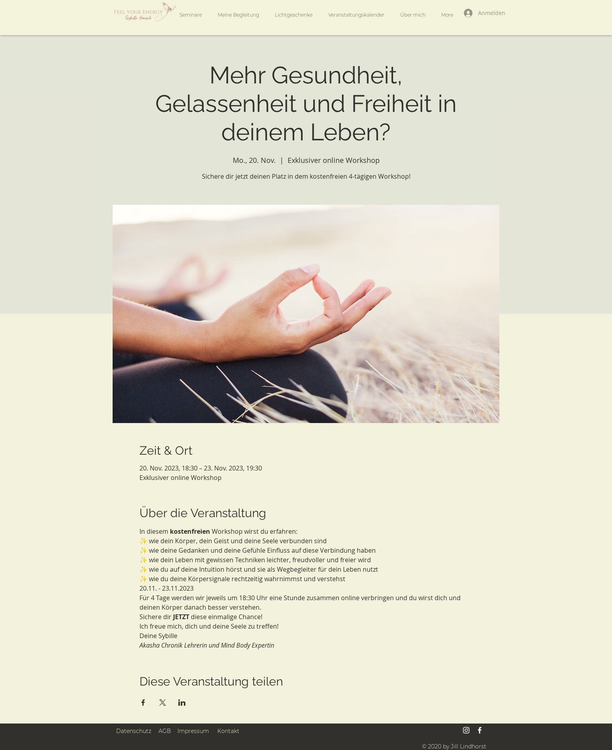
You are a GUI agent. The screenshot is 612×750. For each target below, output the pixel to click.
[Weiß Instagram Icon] (466, 730)
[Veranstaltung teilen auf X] (162, 702)
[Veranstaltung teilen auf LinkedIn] (182, 702)
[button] (238, 15)
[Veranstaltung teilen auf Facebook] (143, 702)
